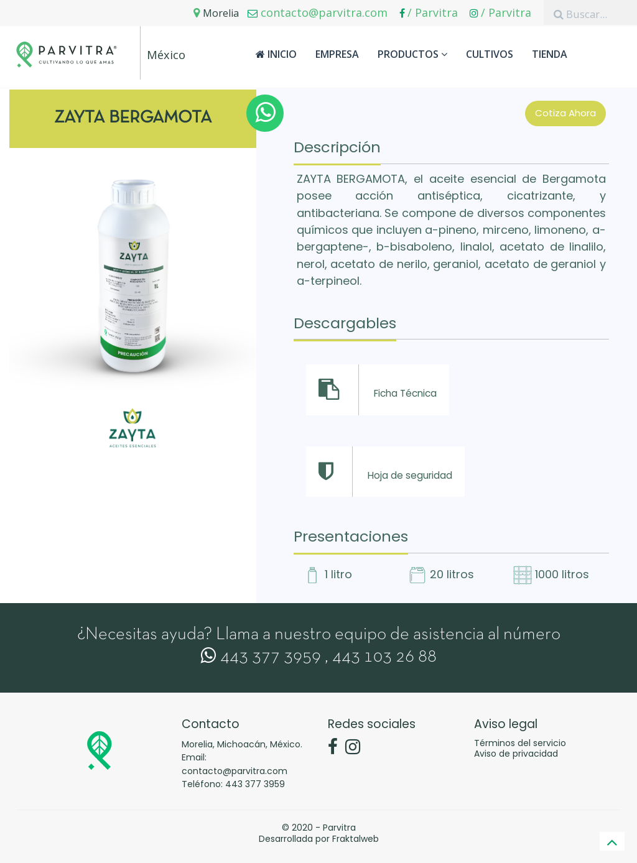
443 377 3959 (261, 657)
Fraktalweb (355, 839)
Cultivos (489, 54)
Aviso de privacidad (516, 753)
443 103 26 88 (384, 657)
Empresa (337, 54)
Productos (412, 54)
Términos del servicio (520, 743)
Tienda (549, 54)
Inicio (276, 54)
